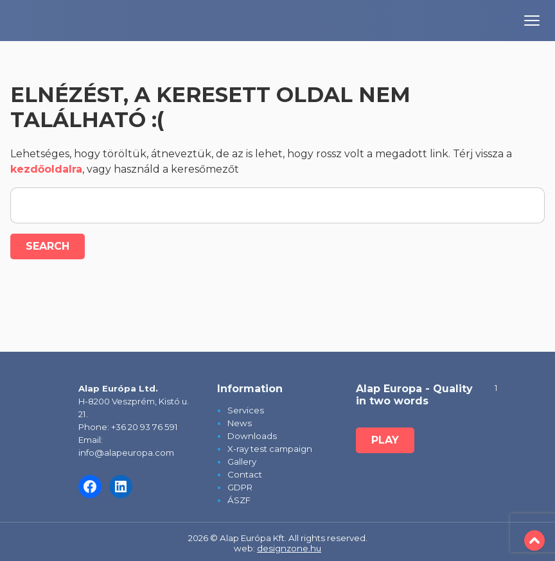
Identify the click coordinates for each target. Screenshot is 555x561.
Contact (244, 474)
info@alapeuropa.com (126, 452)
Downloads (252, 436)
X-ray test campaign (269, 449)
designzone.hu (289, 548)
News (239, 423)
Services (245, 410)
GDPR (239, 487)
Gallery (241, 461)
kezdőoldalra (46, 169)
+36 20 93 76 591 (144, 427)
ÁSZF (239, 500)
